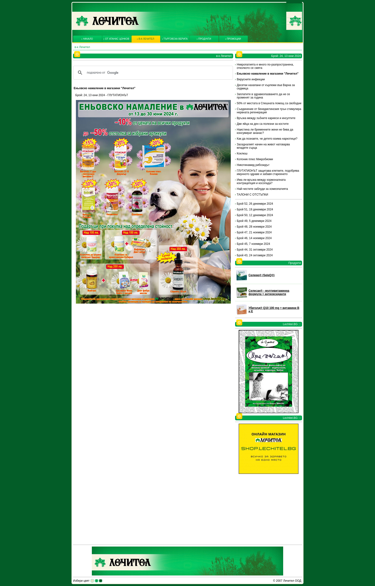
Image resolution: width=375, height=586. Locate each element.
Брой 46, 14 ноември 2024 (254, 238)
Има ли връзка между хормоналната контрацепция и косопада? (261, 181)
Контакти (294, 23)
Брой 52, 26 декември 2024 (255, 203)
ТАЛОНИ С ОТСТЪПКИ (252, 194)
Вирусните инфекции (251, 79)
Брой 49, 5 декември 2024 (254, 221)
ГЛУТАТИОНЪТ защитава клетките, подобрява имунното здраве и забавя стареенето (268, 172)
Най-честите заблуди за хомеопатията (262, 189)
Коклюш (242, 153)
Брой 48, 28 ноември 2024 (254, 226)
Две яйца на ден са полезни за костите (263, 124)
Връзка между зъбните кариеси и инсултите (266, 118)
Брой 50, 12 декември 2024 (255, 215)
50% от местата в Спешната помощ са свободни (269, 103)
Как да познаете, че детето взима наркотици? (267, 138)
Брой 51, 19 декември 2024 (255, 209)
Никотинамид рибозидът (253, 165)
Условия (294, 19)
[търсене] (152, 73)
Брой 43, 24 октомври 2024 (255, 255)
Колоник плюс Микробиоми (255, 159)
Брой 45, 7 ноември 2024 (253, 244)
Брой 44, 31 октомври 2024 (255, 249)
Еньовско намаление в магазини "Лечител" (267, 73)
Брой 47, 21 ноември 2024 (254, 232)
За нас (295, 16)
